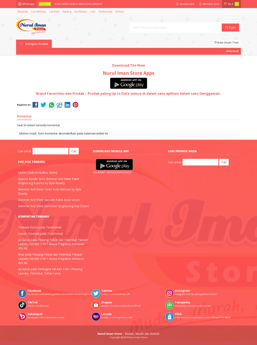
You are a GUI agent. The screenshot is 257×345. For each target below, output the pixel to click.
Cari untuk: (25, 151)
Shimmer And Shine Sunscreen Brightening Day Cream (53, 206)
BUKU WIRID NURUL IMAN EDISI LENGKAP (79, 4)
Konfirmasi (80, 11)
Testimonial (105, 11)
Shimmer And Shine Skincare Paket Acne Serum (49, 200)
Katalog (67, 11)
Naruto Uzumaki (28, 233)
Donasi (119, 11)
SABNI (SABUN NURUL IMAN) (37, 173)
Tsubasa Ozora (28, 227)
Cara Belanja (38, 11)
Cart (92, 11)
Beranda (23, 11)
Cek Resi (54, 11)
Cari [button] (230, 27)
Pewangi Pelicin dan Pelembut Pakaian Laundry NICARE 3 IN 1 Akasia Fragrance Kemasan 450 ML (53, 244)
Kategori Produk (34, 44)
